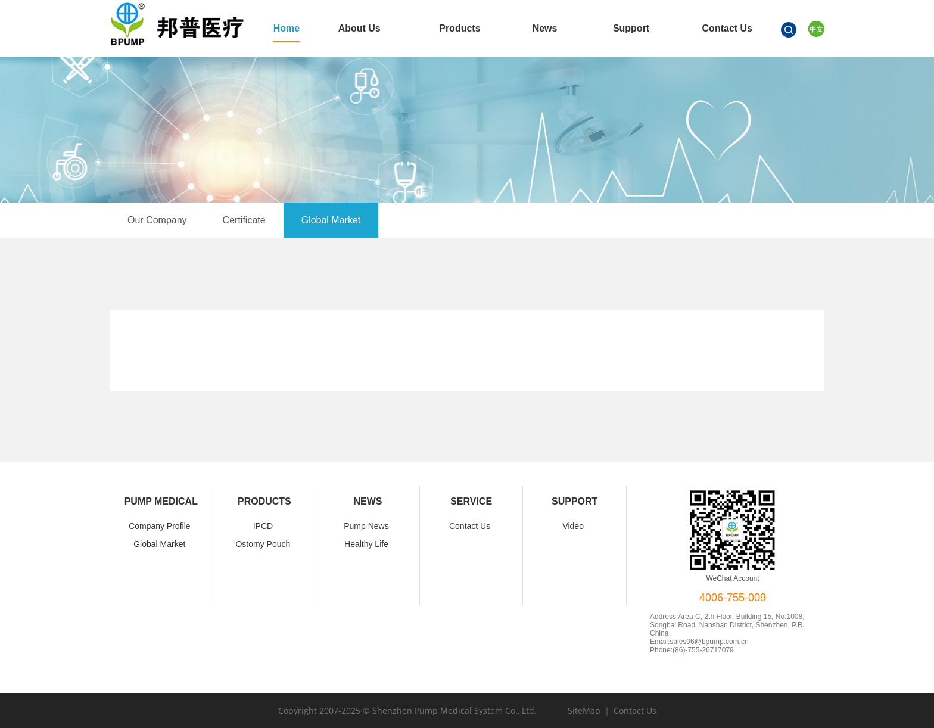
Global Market (331, 220)
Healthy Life (366, 544)
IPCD (263, 526)
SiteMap (584, 710)
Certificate (244, 220)
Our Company (157, 220)
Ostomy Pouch (262, 544)
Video (573, 526)
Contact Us (469, 526)
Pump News (366, 526)
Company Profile (160, 526)
